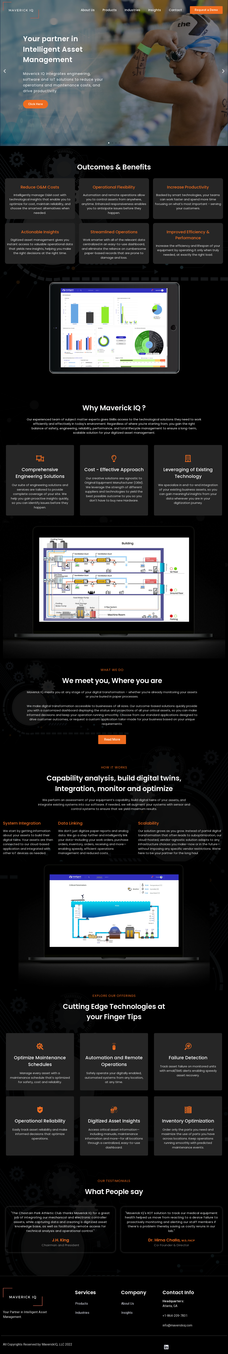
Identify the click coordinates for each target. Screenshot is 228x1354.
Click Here (35, 104)
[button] (206, 10)
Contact (175, 10)
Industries (132, 10)
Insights (154, 10)
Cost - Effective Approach (114, 469)
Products (110, 10)
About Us (88, 10)
